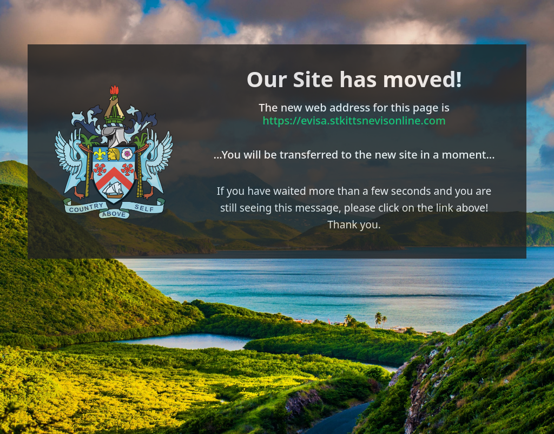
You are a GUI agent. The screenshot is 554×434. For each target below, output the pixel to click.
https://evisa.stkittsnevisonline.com (354, 120)
